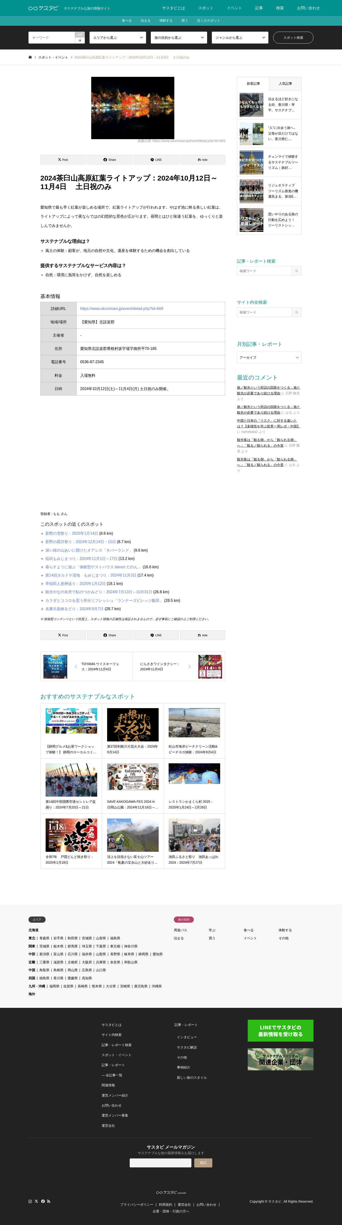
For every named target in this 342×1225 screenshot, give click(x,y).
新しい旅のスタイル (192, 1077)
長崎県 (83, 986)
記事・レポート (113, 1065)
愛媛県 (73, 978)
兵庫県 (101, 962)
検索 (280, 8)
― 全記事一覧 (112, 1075)
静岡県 (143, 954)
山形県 (101, 938)
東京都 (115, 946)
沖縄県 (157, 986)
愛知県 (158, 954)
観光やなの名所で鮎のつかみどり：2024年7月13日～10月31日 (98, 592)
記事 (259, 8)
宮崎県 (125, 986)
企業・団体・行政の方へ (171, 1211)
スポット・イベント (117, 1055)
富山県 (58, 954)
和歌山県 (131, 962)
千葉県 (101, 946)
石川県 (73, 954)
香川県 (58, 978)
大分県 (111, 986)
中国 (31, 970)
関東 (31, 946)
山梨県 (101, 954)
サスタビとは (173, 8)
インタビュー (187, 1037)
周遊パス (180, 930)
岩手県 (58, 938)
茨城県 (44, 946)
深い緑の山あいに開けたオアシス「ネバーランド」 (89, 550)
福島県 (115, 938)
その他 (284, 938)
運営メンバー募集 (115, 1115)
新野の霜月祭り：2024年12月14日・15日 (80, 542)
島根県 (58, 970)
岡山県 (73, 970)
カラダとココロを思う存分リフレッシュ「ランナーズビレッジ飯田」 (104, 600)
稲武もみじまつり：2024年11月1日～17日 (81, 559)
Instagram (30, 1201)
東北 (31, 938)
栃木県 (58, 946)
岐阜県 (129, 954)
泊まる (145, 21)
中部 (31, 954)
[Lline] (156, 159)
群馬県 (73, 946)
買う (185, 21)
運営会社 (108, 1125)
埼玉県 (87, 946)
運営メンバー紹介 (115, 1095)
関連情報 (108, 1085)
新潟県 (44, 954)
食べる (125, 21)
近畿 (31, 962)
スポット (206, 8)
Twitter (36, 1201)
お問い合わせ (308, 8)
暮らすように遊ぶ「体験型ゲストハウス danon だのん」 (93, 567)
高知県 (87, 978)
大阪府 (87, 962)
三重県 (44, 962)
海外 (31, 994)
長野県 (115, 954)
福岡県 (54, 986)
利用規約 (165, 1204)
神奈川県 (131, 946)
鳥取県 (44, 970)
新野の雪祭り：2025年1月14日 (71, 533)
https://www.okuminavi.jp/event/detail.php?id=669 (121, 309)
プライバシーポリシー (136, 1204)
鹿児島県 (140, 986)
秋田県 (73, 938)
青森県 (44, 938)
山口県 (101, 970)
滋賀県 (58, 962)
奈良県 (115, 962)
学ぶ (212, 930)
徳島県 (44, 978)
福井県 (87, 954)
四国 (31, 978)
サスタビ (274, 1201)
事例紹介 (183, 1067)
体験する (166, 21)
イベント (234, 8)
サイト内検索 (112, 1035)
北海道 (33, 930)
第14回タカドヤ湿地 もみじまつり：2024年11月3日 (91, 575)
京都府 (73, 962)
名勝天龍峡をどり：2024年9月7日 (74, 609)
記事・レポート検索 (117, 1045)
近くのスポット (210, 21)
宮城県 (87, 938)
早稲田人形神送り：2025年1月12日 (75, 584)
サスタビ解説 (187, 1047)
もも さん (60, 514)
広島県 (87, 970)
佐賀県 (68, 986)
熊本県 (97, 986)
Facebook (42, 1201)
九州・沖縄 (36, 986)
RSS (48, 1201)
